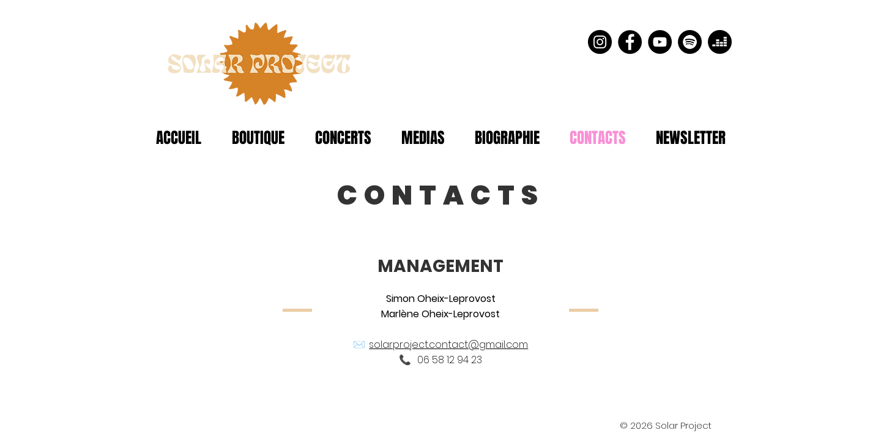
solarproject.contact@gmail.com (448, 344)
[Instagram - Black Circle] (600, 42)
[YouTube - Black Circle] (660, 42)
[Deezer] (720, 42)
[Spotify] (690, 42)
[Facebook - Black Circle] (630, 42)
